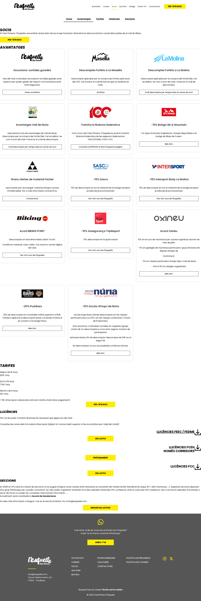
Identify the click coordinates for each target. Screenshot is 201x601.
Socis (114, 6)
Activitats (96, 6)
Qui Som (123, 6)
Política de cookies (137, 562)
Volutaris (103, 562)
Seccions (130, 18)
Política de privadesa (138, 558)
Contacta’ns (154, 6)
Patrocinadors (106, 558)
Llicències (114, 18)
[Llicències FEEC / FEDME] (198, 432)
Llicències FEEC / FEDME (176, 432)
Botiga (132, 6)
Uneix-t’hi (142, 6)
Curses (106, 6)
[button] (168, 92)
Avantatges (84, 18)
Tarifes (100, 18)
